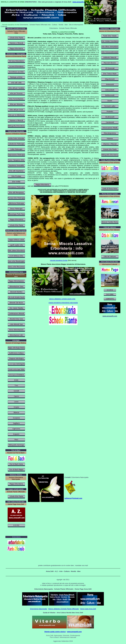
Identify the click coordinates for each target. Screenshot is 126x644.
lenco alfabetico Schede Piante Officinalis (64, 609)
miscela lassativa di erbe (58, 260)
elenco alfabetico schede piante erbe (62, 299)
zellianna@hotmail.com (73, 498)
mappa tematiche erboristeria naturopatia (63, 303)
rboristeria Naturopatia (39, 609)
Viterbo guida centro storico (55, 632)
